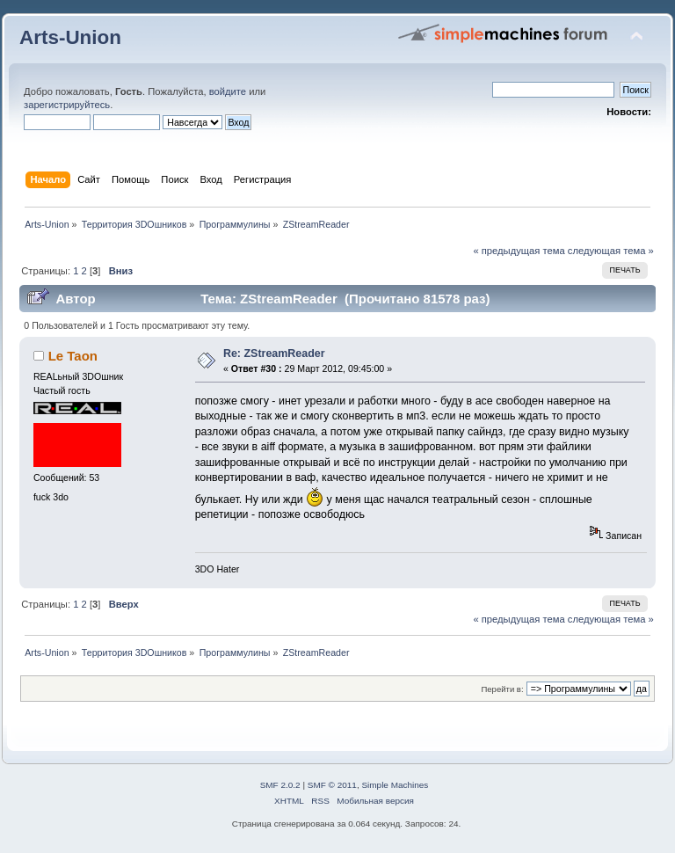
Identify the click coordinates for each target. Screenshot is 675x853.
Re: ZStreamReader (274, 353)
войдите (227, 91)
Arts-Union (70, 37)
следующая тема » (611, 250)
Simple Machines (394, 785)
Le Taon (73, 355)
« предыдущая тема (518, 250)
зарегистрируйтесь (67, 104)
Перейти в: (502, 689)
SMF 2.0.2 (280, 785)
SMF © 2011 (332, 785)
